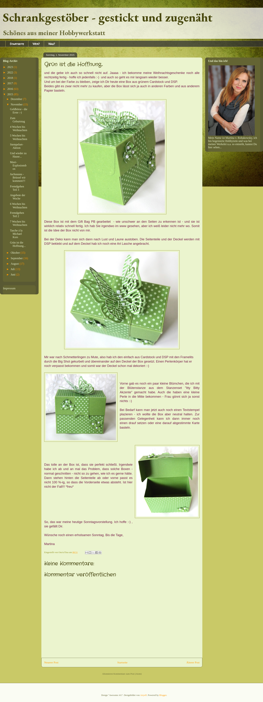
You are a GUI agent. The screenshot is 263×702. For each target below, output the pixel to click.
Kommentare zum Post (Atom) (127, 673)
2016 (10, 88)
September (17, 258)
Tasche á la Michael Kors (16, 234)
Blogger (162, 695)
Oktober (16, 252)
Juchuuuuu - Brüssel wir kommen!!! (17, 177)
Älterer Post (193, 662)
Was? (51, 44)
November (17, 104)
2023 (10, 67)
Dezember (17, 99)
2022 (10, 72)
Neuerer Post (51, 662)
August (15, 263)
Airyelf (143, 695)
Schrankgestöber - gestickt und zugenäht (108, 17)
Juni (13, 274)
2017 (10, 83)
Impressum (9, 288)
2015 (10, 94)
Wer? (36, 44)
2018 (10, 77)
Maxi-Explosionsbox (18, 165)
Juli (13, 269)
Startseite (17, 44)
